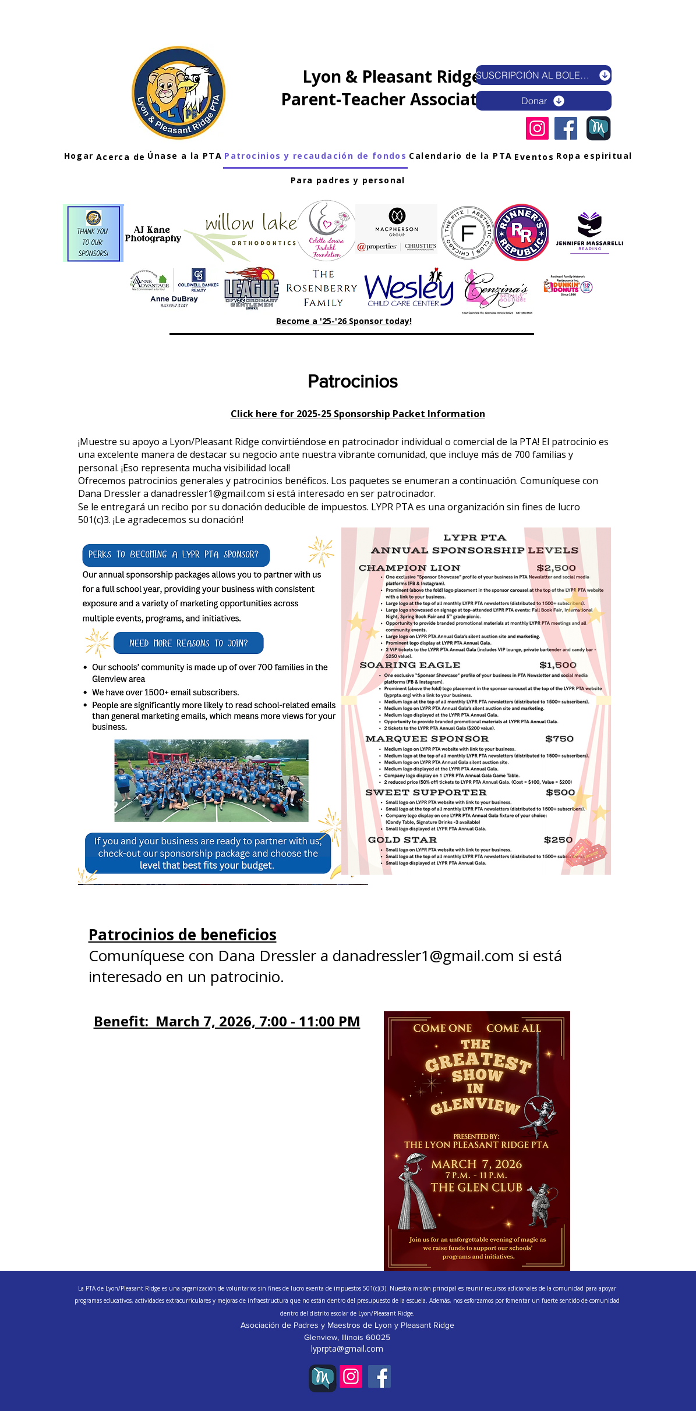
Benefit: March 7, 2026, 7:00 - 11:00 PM (227, 1020)
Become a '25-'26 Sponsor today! (344, 320)
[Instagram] (537, 128)
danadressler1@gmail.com (208, 493)
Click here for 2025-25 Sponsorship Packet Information (358, 413)
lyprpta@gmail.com (347, 1348)
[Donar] (544, 101)
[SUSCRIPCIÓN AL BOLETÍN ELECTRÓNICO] (544, 75)
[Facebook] (565, 128)
